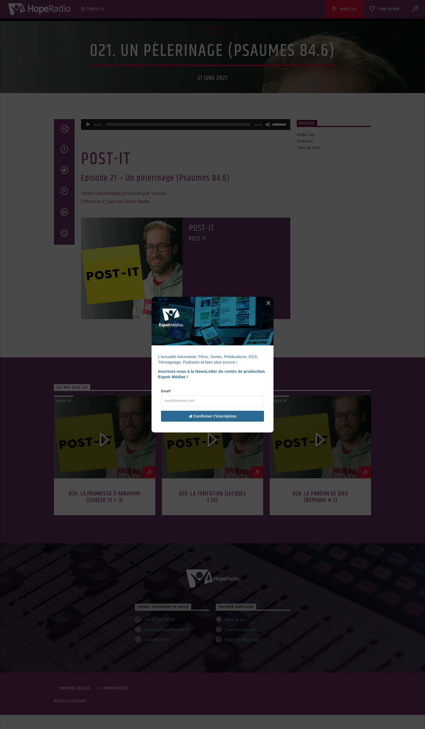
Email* (166, 391)
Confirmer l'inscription (209, 415)
